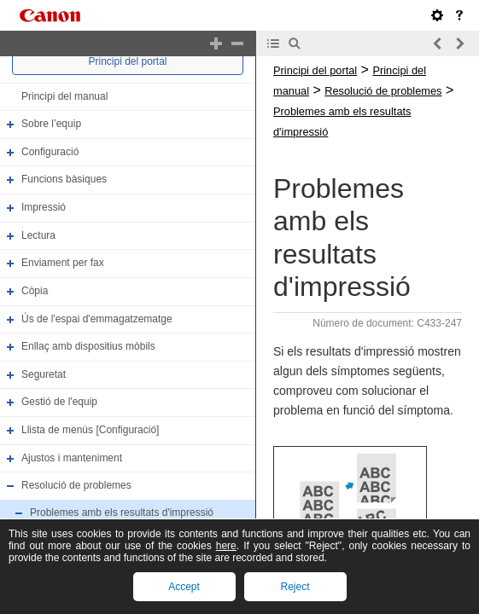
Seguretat (43, 374)
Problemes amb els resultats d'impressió (121, 512)
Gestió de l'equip (59, 402)
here (226, 546)
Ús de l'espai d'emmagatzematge (96, 319)
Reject (294, 587)
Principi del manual (64, 96)
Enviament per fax (62, 263)
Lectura (38, 235)
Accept (184, 587)
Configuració (50, 152)
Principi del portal (127, 61)
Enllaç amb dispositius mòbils (88, 346)
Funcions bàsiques (64, 180)
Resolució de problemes (76, 485)
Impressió (43, 207)
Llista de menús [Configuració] (90, 430)
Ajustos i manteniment (71, 458)
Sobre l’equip (51, 124)
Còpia (34, 291)
